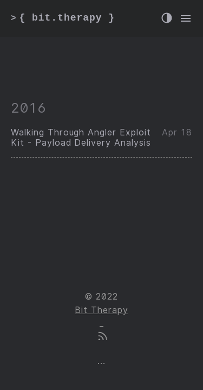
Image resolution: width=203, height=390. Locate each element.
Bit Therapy (101, 310)
